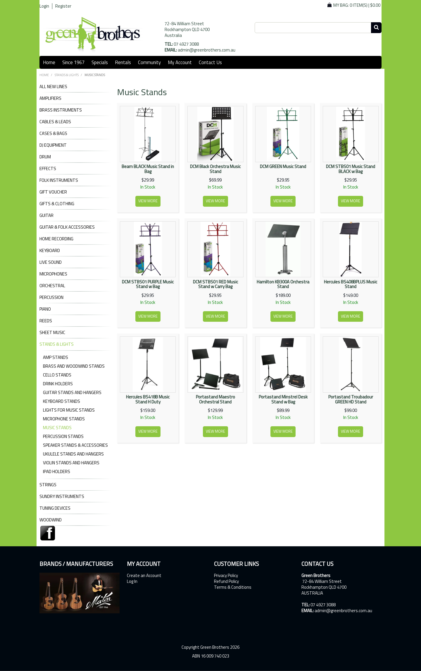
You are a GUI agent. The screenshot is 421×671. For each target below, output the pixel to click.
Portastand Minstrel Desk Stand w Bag (283, 399)
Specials (100, 62)
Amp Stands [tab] (55, 357)
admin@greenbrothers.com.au (206, 50)
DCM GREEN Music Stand (283, 166)
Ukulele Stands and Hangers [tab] (73, 454)
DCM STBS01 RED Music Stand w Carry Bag (215, 284)
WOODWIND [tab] (50, 520)
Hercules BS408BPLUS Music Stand (350, 284)
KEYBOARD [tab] (49, 251)
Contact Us (210, 62)
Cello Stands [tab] (57, 375)
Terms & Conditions (232, 587)
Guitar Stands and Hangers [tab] (72, 392)
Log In (132, 581)
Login (44, 6)
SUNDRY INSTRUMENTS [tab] (61, 496)
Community (149, 62)
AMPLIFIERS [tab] (50, 98)
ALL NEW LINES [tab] (53, 87)
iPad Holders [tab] (56, 471)
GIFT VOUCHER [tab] (53, 192)
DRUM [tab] (45, 157)
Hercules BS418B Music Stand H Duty (148, 399)
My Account (180, 62)
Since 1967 (73, 62)
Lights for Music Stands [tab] (69, 410)
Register (63, 6)
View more (148, 201)
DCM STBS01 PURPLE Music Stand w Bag (148, 284)
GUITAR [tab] (46, 215)
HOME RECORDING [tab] (56, 239)
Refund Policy (226, 581)
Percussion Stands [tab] (63, 436)
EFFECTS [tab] (47, 169)
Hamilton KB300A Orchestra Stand (283, 284)
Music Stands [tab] (57, 427)
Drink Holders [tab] (58, 383)
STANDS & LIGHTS (67, 75)
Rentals (123, 62)
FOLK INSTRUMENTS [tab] (58, 180)
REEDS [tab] (45, 321)
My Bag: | (356, 5)
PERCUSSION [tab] (51, 297)
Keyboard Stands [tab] (61, 401)
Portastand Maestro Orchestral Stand (215, 399)
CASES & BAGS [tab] (53, 133)
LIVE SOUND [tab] (50, 262)
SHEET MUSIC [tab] (52, 333)
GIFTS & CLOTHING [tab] (56, 204)
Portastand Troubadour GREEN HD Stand (350, 399)
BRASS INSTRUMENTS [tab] (60, 110)
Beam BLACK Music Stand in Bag (148, 169)
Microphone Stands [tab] (64, 418)
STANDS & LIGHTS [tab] (56, 344)
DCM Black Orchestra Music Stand (215, 169)
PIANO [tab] (45, 309)
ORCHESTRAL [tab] (52, 286)
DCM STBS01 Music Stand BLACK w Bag (350, 169)
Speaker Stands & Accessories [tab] (75, 445)
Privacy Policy (226, 575)
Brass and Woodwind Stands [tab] (74, 366)
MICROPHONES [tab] (53, 274)
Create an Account (144, 575)
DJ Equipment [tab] (53, 145)
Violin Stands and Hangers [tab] (71, 462)
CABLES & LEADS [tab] (55, 122)
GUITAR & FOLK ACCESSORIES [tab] (67, 227)
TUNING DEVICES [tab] (54, 508)
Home (49, 62)
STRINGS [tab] (47, 485)
